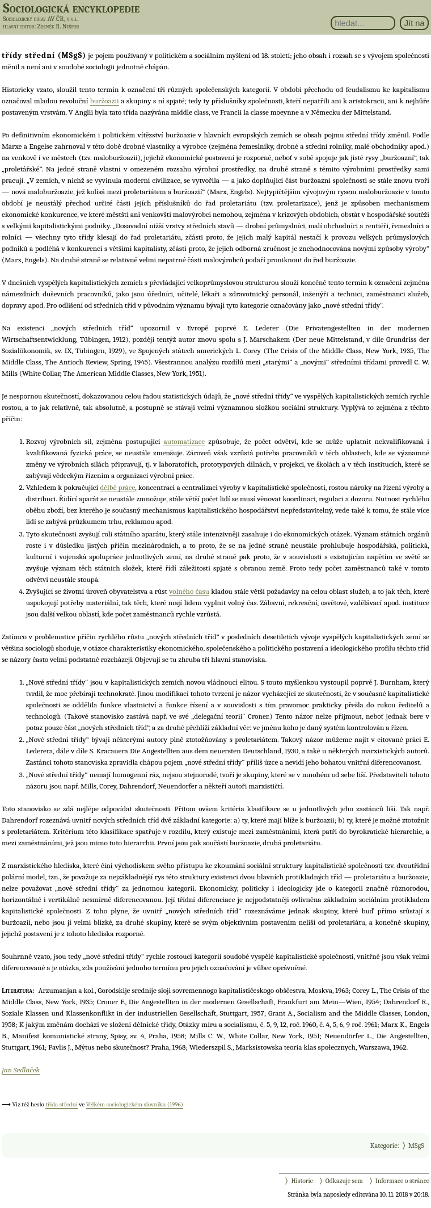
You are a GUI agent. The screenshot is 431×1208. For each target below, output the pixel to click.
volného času (189, 591)
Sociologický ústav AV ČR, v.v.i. (40, 19)
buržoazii (104, 101)
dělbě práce (117, 487)
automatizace (184, 441)
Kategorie (384, 1146)
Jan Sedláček (21, 1070)
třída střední (61, 1104)
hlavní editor (18, 26)
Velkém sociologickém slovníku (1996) (134, 1104)
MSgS (416, 1146)
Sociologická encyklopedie (71, 8)
